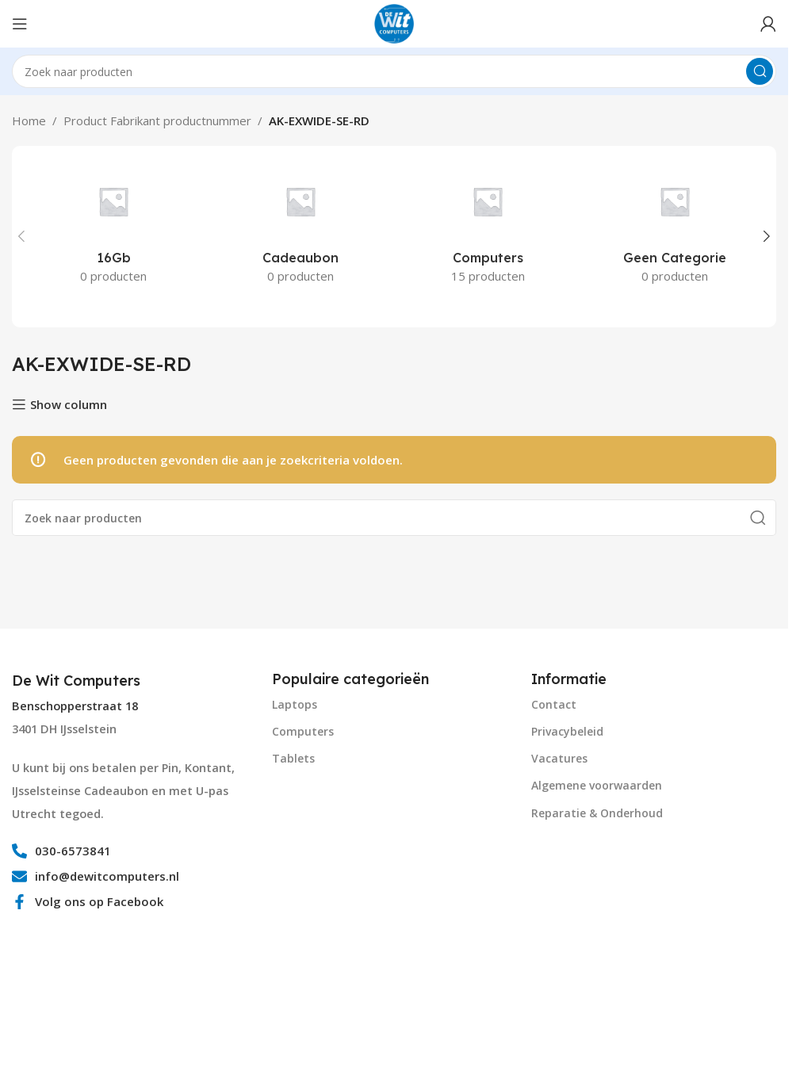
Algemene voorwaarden (596, 785)
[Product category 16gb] (113, 227)
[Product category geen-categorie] (674, 227)
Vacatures (559, 758)
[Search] (394, 71)
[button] (21, 236)
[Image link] (71, 984)
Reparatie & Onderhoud (597, 812)
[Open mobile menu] (20, 24)
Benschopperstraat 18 (75, 705)
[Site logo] (394, 22)
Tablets (293, 758)
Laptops (294, 704)
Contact (553, 704)
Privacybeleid (567, 731)
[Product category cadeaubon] (300, 227)
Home (29, 120)
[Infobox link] (78, 681)
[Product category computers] (487, 227)
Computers (303, 731)
